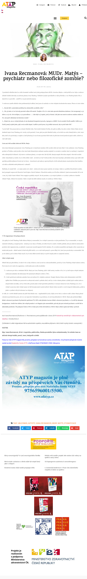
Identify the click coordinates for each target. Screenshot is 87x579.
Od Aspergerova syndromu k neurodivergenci (60, 462)
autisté (31, 423)
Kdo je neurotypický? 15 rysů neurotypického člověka (23, 456)
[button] (55, 18)
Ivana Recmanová (43, 423)
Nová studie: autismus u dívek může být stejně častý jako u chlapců (22, 463)
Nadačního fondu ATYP (19, 343)
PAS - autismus (47, 86)
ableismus (22, 423)
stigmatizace (70, 423)
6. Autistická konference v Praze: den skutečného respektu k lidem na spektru (61, 469)
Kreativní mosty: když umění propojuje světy (20, 468)
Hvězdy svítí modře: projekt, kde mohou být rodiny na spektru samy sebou (63, 457)
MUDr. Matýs (57, 423)
